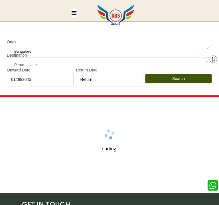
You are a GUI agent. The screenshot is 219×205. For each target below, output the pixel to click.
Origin (12, 42)
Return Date (86, 70)
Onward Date (18, 70)
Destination (17, 55)
